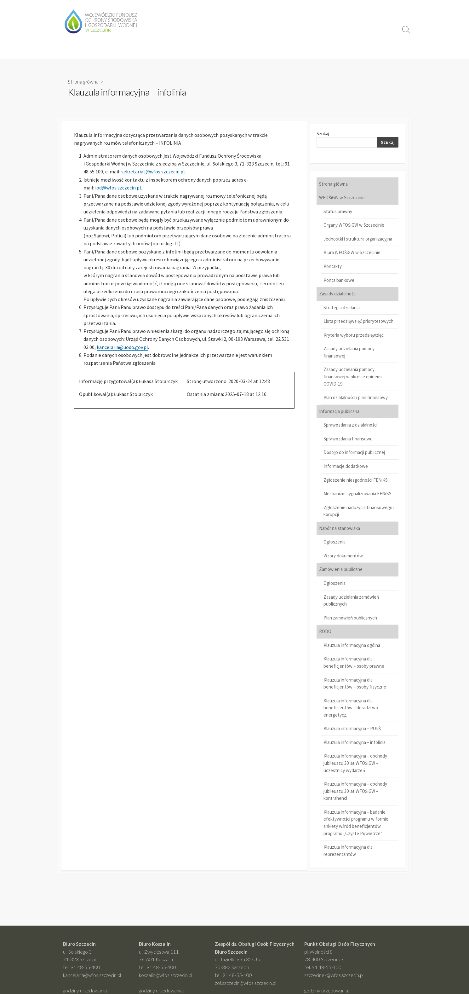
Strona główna (83, 81)
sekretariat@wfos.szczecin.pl (153, 172)
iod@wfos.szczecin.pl (118, 188)
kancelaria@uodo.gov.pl (122, 350)
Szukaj (323, 134)
